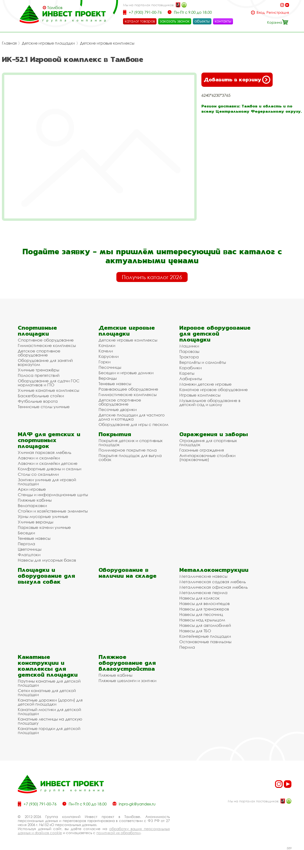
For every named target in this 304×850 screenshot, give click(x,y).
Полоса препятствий (38, 375)
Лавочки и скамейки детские (47, 463)
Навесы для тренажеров (204, 609)
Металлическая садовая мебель (212, 582)
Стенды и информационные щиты (53, 495)
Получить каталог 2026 (152, 277)
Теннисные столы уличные (44, 407)
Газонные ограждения (201, 450)
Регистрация (277, 12)
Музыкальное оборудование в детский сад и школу (209, 402)
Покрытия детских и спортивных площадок (130, 443)
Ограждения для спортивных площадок (208, 443)
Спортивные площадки (37, 331)
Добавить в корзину (237, 80)
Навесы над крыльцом (202, 620)
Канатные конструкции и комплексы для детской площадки (48, 666)
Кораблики (190, 368)
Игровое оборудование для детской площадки (215, 333)
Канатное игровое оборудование (213, 390)
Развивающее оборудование (128, 389)
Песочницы (110, 367)
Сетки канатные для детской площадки (47, 692)
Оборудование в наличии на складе (128, 573)
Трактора (189, 357)
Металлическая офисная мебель (213, 587)
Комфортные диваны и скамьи (49, 469)
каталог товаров (140, 21)
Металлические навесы (203, 576)
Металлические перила (203, 593)
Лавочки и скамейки (39, 458)
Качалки (107, 345)
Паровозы (189, 351)
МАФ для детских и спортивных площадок (49, 440)
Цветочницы (29, 549)
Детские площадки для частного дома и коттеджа (132, 417)
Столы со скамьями (38, 474)
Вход (260, 12)
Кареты (186, 373)
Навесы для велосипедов (204, 603)
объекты (202, 21)
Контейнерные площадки (205, 636)
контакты (223, 21)
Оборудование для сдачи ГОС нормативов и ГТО (49, 383)
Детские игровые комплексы (107, 43)
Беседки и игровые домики (126, 373)
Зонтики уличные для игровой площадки (47, 482)
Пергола (26, 544)
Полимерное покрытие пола (128, 450)
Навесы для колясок (199, 598)
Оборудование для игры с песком (133, 424)
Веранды (108, 378)
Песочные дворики (118, 409)
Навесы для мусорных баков (47, 560)
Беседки (26, 533)
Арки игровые (32, 489)
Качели (106, 351)
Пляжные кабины (35, 500)
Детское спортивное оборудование (39, 353)
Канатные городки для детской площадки (49, 730)
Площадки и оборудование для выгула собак (46, 576)
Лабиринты (190, 379)
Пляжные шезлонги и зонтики (127, 681)
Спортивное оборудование (46, 340)
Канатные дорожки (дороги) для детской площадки (50, 702)
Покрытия (115, 434)
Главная (9, 43)
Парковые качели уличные (44, 527)
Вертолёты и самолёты (202, 362)
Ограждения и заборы (213, 434)
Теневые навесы (115, 384)
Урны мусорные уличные (43, 516)
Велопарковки (32, 506)
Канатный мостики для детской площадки (49, 711)
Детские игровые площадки (48, 43)
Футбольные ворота (38, 401)
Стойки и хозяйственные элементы (53, 511)
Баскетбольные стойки (41, 396)
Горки (104, 362)
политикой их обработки (118, 833)
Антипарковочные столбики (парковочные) (207, 457)
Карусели (109, 356)
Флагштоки (29, 555)
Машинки (189, 346)
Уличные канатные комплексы (48, 390)
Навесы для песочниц (201, 614)
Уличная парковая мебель (44, 452)
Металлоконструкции (213, 570)
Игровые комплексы (199, 395)
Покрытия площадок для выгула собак (130, 457)
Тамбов (54, 7)
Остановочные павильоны (205, 642)
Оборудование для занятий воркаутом (45, 362)
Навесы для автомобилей (205, 625)
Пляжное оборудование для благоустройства (127, 663)
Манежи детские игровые (205, 384)
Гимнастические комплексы (47, 345)
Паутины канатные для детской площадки (49, 683)
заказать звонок (175, 21)
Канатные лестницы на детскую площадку (50, 721)
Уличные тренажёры (38, 370)
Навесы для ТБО (195, 631)
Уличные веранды (35, 522)
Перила (187, 647)
